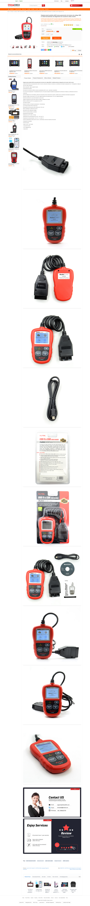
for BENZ (32, 9)
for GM (37, 9)
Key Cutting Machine (62, 897)
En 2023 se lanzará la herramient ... (30, 891)
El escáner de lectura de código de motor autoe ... (13, 105)
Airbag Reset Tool (28, 902)
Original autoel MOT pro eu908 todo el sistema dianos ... (60, 71)
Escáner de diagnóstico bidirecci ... (47, 891)
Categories (12, 9)
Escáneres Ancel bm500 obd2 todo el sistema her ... (13, 91)
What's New (24, 9)
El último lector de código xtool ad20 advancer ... (13, 149)
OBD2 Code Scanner (21, 11)
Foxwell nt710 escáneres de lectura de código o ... (13, 120)
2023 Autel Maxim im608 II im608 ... (65, 891)
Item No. (42, 24)
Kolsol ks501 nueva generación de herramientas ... (13, 164)
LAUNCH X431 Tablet (66, 902)
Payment (32, 897)
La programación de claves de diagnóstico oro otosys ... (14, 71)
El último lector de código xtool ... (39, 891)
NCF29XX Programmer (50, 902)
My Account (56, 1)
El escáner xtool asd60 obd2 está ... (73, 891)
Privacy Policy (41, 897)
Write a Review (47, 78)
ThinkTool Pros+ (58, 902)
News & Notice (27, 897)
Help (61, 1)
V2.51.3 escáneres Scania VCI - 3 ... (56, 891)
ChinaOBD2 (44, 900)
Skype (63, 46)
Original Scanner (58, 860)
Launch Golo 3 (41, 902)
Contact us (56, 897)
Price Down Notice (43, 25)
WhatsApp (57, 46)
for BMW (28, 9)
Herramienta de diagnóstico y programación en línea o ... (29, 71)
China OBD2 (18, 5)
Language (66, 1)
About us (52, 897)
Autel (15, 11)
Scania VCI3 (21, 902)
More (80, 876)
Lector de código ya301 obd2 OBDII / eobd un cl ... (13, 135)
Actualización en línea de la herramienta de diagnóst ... (73, 71)
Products (12, 11)
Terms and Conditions (47, 897)
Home (9, 9)
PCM (31, 105)
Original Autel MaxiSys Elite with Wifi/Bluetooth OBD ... (44, 71)
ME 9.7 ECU (35, 902)
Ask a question (71, 46)
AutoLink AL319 (40, 860)
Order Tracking (41, 9)
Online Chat (50, 46)
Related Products (56, 78)
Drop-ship (46, 9)
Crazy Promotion (18, 9)
